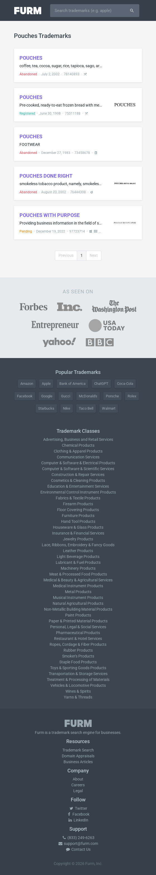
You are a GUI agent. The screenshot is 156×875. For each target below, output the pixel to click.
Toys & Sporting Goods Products (78, 668)
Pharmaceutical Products (78, 632)
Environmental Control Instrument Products (78, 492)
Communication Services (78, 457)
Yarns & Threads (78, 697)
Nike (66, 408)
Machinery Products (78, 568)
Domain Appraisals (78, 756)
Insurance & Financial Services (78, 533)
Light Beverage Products (78, 556)
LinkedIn (78, 820)
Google (46, 396)
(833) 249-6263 (78, 837)
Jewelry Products (78, 539)
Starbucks (46, 408)
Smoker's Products (78, 656)
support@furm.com (78, 843)
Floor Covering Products (78, 509)
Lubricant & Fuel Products (78, 562)
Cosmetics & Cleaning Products (78, 480)
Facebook (25, 396)
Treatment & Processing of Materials (78, 679)
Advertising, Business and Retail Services (78, 439)
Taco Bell (86, 408)
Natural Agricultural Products (78, 603)
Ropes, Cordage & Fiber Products (78, 644)
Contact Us (78, 849)
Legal (78, 791)
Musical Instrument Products (78, 597)
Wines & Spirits (78, 691)
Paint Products (78, 615)
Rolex (132, 396)
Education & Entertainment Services (78, 486)
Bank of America (72, 383)
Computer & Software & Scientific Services (78, 468)
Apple (46, 383)
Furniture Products (78, 515)
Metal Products (78, 591)
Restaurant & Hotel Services (78, 638)
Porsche (112, 396)
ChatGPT (101, 383)
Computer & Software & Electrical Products (78, 463)
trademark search (67, 732)
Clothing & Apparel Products (78, 451)
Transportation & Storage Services (78, 673)
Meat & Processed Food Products (78, 574)
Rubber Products (78, 650)
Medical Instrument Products (78, 586)
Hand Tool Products (78, 521)
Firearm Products (78, 504)
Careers (78, 785)
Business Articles (78, 762)
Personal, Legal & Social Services (78, 627)
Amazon (26, 383)
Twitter (78, 808)
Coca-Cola (125, 383)
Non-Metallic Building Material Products (78, 609)
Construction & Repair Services (78, 474)
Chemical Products (78, 445)
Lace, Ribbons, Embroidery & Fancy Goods (78, 545)
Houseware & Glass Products (78, 527)
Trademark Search (78, 750)
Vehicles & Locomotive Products (78, 685)
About (78, 779)
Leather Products (78, 550)
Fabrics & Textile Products (78, 498)
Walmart (108, 408)
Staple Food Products (78, 662)
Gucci (65, 396)
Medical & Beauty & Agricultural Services (78, 580)
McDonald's (88, 396)
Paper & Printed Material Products (78, 621)
